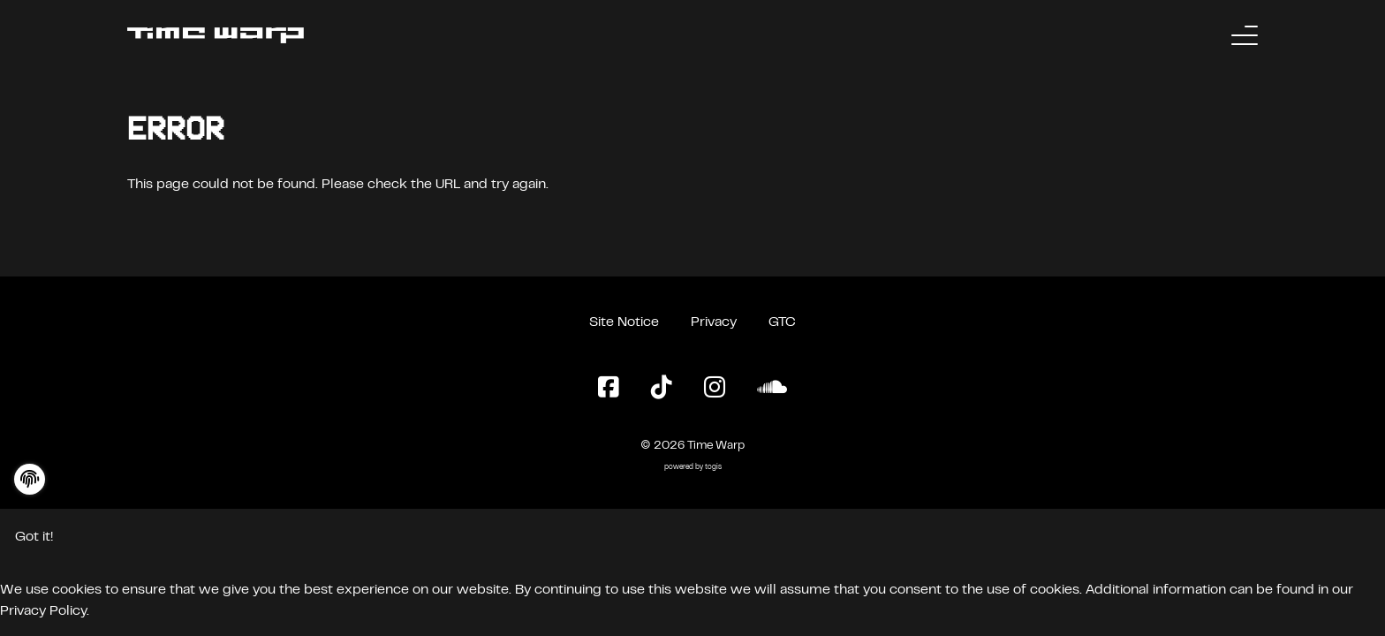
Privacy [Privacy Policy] (714, 322)
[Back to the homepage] (215, 35)
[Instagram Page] (714, 388)
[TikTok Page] (661, 388)
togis (713, 468)
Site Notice (624, 322)
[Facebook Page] (608, 388)
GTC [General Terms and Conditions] (782, 322)
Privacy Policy (43, 611)
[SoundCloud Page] (772, 388)
